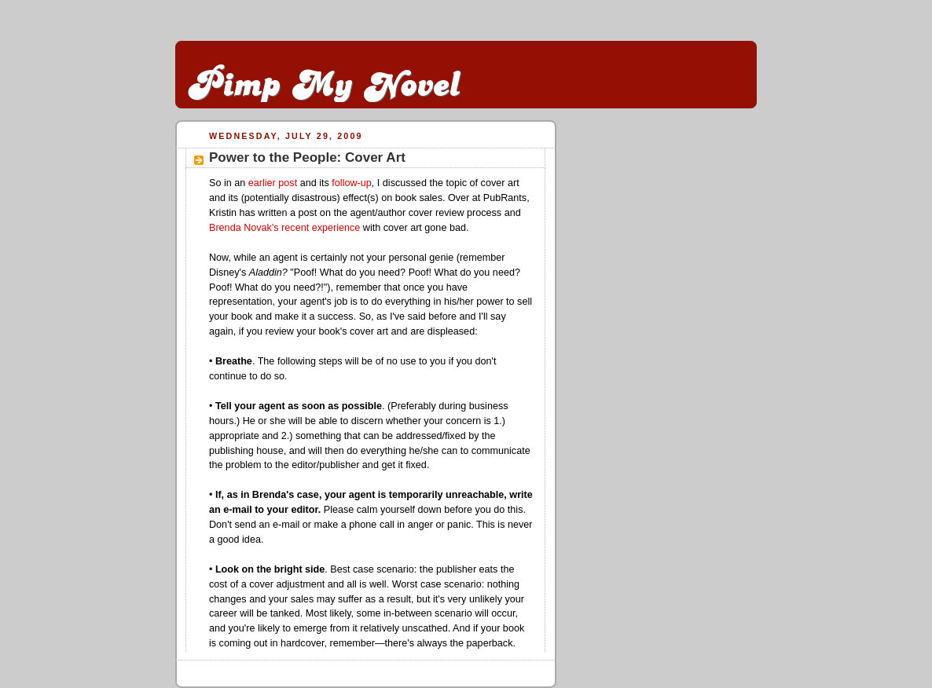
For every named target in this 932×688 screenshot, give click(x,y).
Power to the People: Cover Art (307, 157)
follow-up (351, 182)
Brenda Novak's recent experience (284, 227)
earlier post (272, 182)
